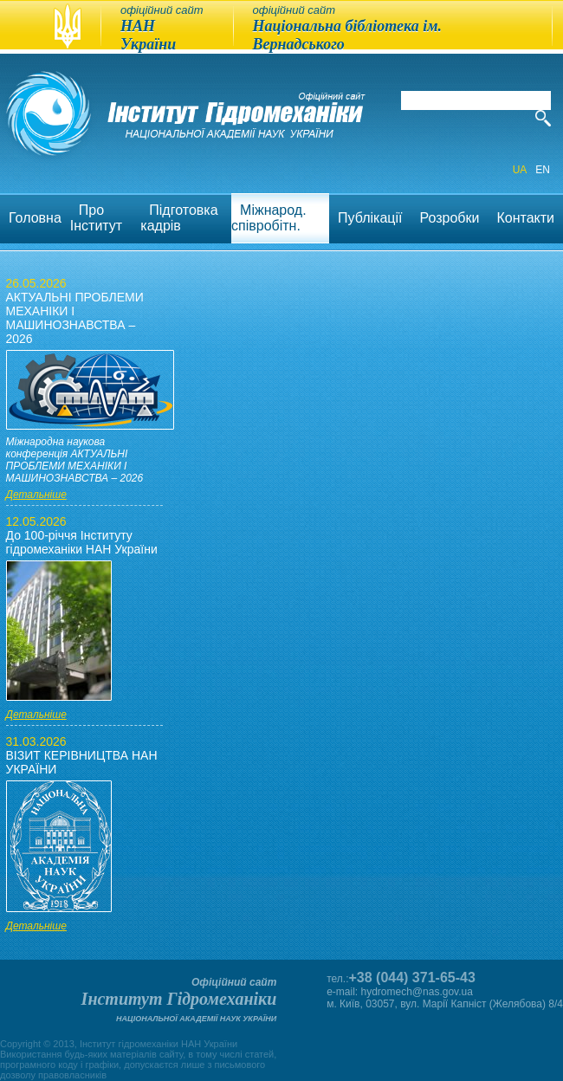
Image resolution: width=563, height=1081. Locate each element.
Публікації (370, 217)
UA (520, 170)
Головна (35, 217)
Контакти (525, 217)
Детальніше (36, 495)
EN (542, 170)
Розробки (450, 217)
